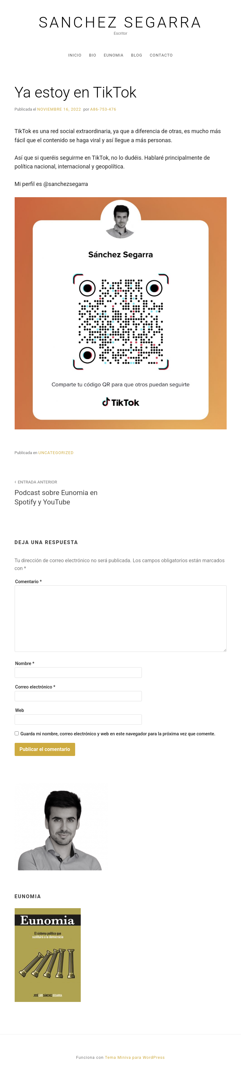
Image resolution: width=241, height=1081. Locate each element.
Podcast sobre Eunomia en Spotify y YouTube (64, 492)
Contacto (161, 55)
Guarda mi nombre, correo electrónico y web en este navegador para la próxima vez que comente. (117, 734)
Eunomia (114, 55)
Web (19, 710)
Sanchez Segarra (120, 22)
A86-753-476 (103, 109)
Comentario (28, 581)
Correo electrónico (35, 687)
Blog (136, 55)
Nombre (25, 663)
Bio (92, 55)
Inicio (75, 55)
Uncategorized (56, 452)
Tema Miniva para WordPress (135, 1057)
